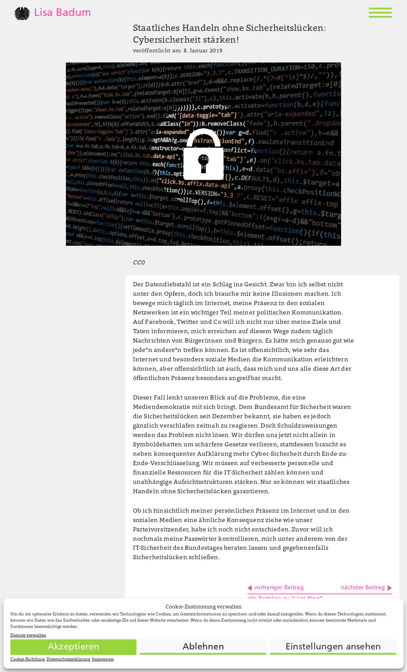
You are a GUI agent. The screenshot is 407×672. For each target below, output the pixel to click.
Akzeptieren (74, 647)
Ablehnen (203, 647)
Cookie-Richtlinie (27, 659)
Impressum (103, 659)
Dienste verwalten (28, 635)
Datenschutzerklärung (68, 659)
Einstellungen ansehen (333, 647)
